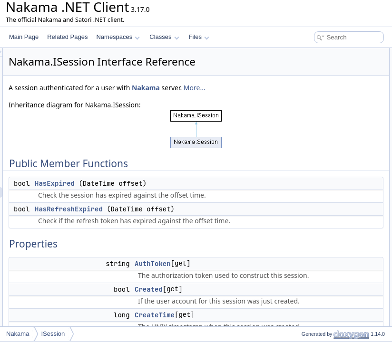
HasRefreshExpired (188, 253)
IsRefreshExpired (315, 147)
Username (307, 189)
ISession (53, 333)
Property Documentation (316, 251)
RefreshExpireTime (318, 157)
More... (190, 111)
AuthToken (307, 95)
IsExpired (305, 136)
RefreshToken (311, 168)
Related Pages (67, 36)
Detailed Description (311, 210)
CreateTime (308, 116)
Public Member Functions (318, 53)
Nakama (141, 111)
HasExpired (174, 207)
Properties (299, 84)
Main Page (24, 36)
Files (199, 36)
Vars (299, 178)
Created (304, 105)
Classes (164, 36)
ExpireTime (308, 126)
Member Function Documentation (328, 220)
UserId (302, 199)
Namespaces (117, 36)
